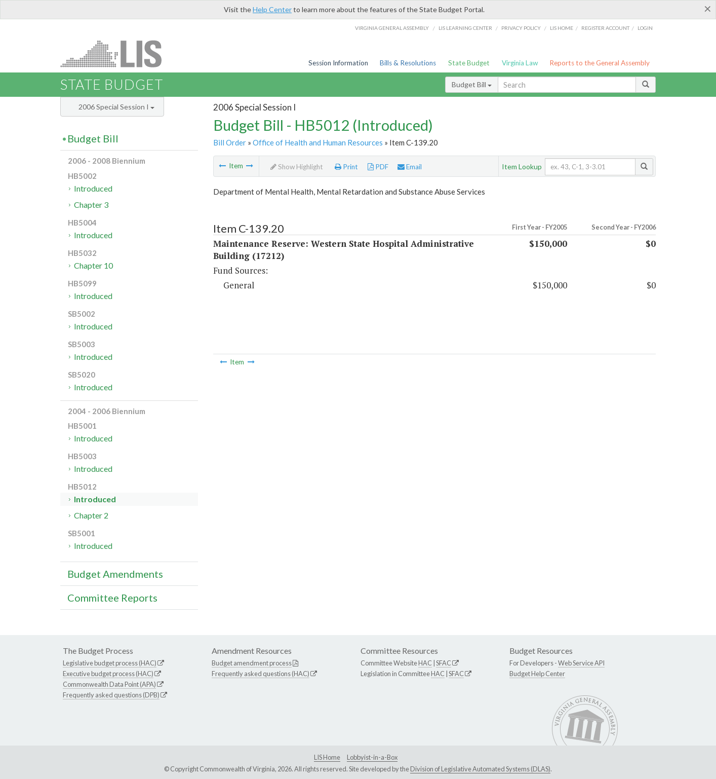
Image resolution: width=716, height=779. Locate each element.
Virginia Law (520, 63)
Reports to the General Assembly (599, 63)
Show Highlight (296, 167)
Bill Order (229, 142)
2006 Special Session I (116, 106)
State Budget (469, 63)
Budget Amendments (115, 574)
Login (645, 28)
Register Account (605, 28)
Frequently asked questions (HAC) (260, 674)
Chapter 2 (91, 515)
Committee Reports (112, 597)
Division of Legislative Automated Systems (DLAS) (480, 769)
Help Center (272, 9)
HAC (425, 663)
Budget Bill (472, 84)
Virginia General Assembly (392, 28)
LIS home (561, 28)
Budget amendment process (252, 663)
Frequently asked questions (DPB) (111, 695)
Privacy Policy (521, 28)
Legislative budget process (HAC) (109, 663)
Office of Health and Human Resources (318, 142)
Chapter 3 (91, 204)
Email (409, 167)
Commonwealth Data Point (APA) (109, 684)
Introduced (93, 188)
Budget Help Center (537, 674)
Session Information (338, 63)
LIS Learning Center (465, 28)
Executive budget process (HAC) (108, 674)
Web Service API (581, 663)
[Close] (707, 8)
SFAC (443, 663)
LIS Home (327, 757)
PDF (378, 167)
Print (346, 167)
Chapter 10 (93, 265)
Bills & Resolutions (408, 63)
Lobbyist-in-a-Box (372, 757)
